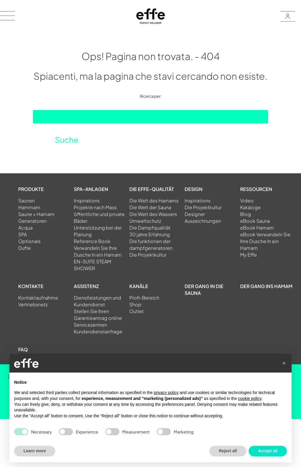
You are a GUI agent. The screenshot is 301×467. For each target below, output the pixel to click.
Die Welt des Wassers (153, 214)
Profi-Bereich (144, 298)
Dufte (24, 248)
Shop (135, 304)
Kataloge (250, 207)
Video (247, 200)
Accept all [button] (267, 450)
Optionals (29, 241)
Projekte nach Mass (95, 207)
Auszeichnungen (203, 221)
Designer (195, 214)
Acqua (25, 228)
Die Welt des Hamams (153, 200)
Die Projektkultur (147, 255)
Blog (245, 214)
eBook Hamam (257, 228)
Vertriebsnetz (33, 304)
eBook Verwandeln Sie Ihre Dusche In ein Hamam (265, 241)
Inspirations (87, 200)
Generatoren (32, 221)
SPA (22, 234)
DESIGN (194, 189)
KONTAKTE (31, 286)
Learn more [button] (35, 450)
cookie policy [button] (249, 398)
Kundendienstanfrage (98, 331)
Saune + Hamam (36, 214)
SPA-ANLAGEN (91, 189)
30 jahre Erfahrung (149, 234)
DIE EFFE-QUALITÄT (151, 189)
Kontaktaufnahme (38, 298)
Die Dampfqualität (149, 228)
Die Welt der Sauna (150, 207)
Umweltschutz (145, 221)
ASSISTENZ (86, 286)
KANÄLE (138, 286)
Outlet (136, 311)
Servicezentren (90, 325)
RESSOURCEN (256, 189)
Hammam (29, 207)
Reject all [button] (228, 450)
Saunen (26, 200)
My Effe (248, 255)
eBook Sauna (255, 221)
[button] (284, 363)
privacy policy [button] (166, 392)
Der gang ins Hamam (266, 286)
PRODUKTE (31, 189)
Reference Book (92, 241)
